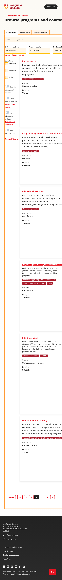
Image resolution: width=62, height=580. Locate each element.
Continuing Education (41, 32)
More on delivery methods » (15, 55)
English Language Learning (33, 79)
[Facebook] (4, 567)
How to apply (8, 551)
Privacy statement (23, 574)
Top (52, 572)
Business (44, 355)
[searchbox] (16, 51)
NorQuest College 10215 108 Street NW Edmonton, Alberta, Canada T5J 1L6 (15, 527)
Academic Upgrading (31, 280)
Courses (25, 32)
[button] (51, 6)
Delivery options (12, 47)
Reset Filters (11, 139)
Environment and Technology (34, 283)
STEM (49, 283)
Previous (10, 497)
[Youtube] (17, 567)
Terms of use (8, 574)
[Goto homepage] (31, 6)
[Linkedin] (21, 567)
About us (7, 559)
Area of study (35, 47)
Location (9, 61)
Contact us (9, 539)
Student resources (11, 555)
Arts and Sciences (48, 280)
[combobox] (16, 50)
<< (20, 497)
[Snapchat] (25, 567)
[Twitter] (9, 567)
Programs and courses (17, 15)
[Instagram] (13, 567)
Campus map (10, 535)
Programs (11, 32)
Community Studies (30, 151)
